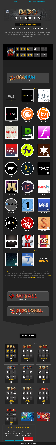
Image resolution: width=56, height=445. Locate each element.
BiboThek (41, 1)
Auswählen (9, 439)
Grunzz (23, 1)
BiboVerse (32, 1)
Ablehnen (18, 439)
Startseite (15, 1)
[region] (19, 433)
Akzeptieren (28, 439)
